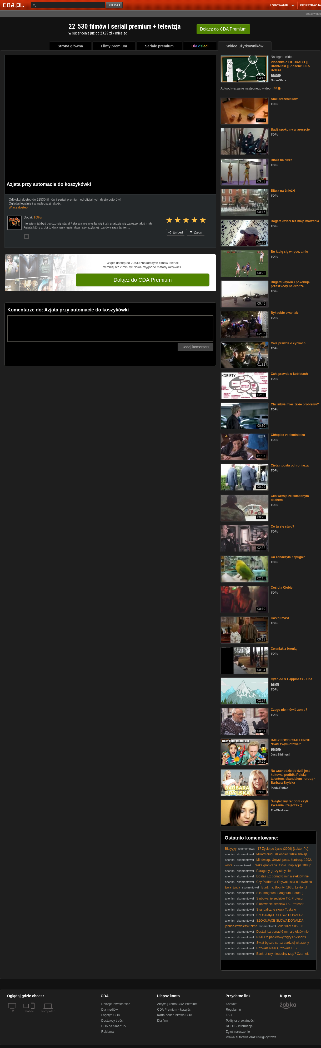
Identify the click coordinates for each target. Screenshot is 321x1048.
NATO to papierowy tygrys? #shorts (281, 937)
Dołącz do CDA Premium (142, 280)
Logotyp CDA (110, 1015)
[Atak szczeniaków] (244, 110)
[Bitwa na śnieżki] (244, 202)
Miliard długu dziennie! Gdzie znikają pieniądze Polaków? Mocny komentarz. (266, 856)
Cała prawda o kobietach (289, 374)
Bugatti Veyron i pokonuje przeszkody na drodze (290, 284)
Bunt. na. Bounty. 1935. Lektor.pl (284, 887)
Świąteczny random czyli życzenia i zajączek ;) (289, 803)
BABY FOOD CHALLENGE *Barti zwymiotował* (290, 742)
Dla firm (162, 1020)
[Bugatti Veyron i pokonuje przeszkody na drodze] (244, 293)
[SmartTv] (33, 1014)
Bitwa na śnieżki (283, 190)
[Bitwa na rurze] (244, 171)
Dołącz (223, 29)
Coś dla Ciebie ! (282, 587)
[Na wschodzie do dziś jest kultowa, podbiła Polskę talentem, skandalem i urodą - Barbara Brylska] (244, 782)
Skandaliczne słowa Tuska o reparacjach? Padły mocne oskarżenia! (260, 911)
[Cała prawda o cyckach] (244, 354)
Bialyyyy (231, 849)
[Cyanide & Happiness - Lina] (244, 690)
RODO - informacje (239, 1026)
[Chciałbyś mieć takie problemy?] (244, 416)
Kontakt (231, 1004)
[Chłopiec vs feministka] (244, 446)
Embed (175, 232)
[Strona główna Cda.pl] (14, 5)
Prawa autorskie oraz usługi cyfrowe (251, 1037)
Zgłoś (196, 232)
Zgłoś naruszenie (238, 1032)
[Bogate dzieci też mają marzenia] (244, 232)
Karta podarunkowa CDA (174, 1015)
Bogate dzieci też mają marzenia (295, 221)
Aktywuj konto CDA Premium (177, 1004)
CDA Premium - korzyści (174, 1009)
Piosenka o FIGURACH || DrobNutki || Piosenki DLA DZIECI (290, 66)
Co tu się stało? (282, 526)
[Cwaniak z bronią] (244, 660)
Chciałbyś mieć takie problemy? (295, 404)
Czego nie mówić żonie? (289, 710)
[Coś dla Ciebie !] (244, 599)
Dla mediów (109, 1009)
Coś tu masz (280, 618)
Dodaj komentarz (195, 347)
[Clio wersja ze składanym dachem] (244, 507)
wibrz (228, 865)
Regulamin (233, 1009)
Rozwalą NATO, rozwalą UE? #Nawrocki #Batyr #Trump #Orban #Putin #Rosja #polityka (266, 950)
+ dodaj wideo (312, 13)
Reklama (107, 1032)
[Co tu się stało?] (244, 538)
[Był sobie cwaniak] (244, 324)
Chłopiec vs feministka (288, 435)
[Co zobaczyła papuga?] (244, 568)
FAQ (229, 1015)
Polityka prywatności (240, 1020)
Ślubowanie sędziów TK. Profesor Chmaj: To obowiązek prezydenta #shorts (264, 900)
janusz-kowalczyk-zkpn (241, 926)
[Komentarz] (110, 328)
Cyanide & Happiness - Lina (291, 679)
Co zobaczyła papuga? (288, 557)
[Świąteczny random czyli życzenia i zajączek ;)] (244, 812)
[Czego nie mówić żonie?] (244, 721)
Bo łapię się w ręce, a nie (289, 252)
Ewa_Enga (232, 887)
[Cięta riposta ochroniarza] (244, 477)
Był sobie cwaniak (284, 313)
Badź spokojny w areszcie (290, 129)
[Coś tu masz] (244, 629)
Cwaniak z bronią (284, 648)
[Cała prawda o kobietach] (244, 385)
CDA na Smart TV (113, 1026)
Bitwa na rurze (281, 160)
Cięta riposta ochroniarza (290, 465)
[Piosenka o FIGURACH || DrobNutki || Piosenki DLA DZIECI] (244, 68)
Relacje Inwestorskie (115, 1004)
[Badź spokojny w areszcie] (244, 141)
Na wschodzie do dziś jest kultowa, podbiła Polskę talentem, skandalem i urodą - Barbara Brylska (293, 776)
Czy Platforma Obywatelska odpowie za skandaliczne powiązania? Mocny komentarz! (268, 884)
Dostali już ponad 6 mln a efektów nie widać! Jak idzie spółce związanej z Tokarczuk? (267, 878)
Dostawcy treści (112, 1020)
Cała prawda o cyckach (288, 343)
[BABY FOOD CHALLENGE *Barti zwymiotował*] (244, 751)
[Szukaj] (68, 5)
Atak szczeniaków (284, 99)
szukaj (114, 5)
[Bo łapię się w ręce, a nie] (244, 263)
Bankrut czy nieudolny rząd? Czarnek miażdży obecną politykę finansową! (267, 956)
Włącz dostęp (18, 207)
